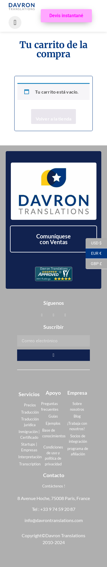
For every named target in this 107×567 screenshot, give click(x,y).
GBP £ (94, 264)
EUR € (94, 253)
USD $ (94, 243)
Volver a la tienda (54, 118)
